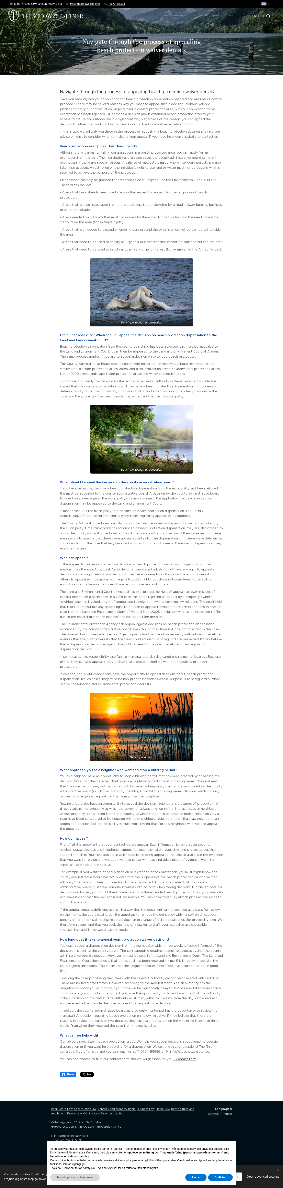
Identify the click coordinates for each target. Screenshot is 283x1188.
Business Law (145, 1109)
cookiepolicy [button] (81, 1156)
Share (68, 1074)
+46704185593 (116, 3)
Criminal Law (91, 1113)
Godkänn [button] (220, 1177)
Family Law (74, 1113)
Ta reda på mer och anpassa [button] (75, 1177)
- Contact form (184, 1059)
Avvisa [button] (196, 1177)
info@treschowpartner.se (85, 3)
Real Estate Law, (62, 1109)
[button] (262, 16)
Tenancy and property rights (116, 1109)
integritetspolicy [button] (186, 1148)
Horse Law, (163, 1109)
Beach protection (112, 1113)
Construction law (85, 1109)
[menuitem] (205, 16)
